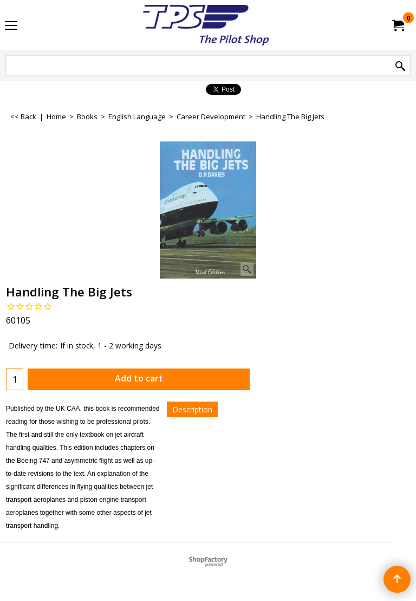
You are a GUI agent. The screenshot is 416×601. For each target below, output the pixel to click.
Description (192, 409)
